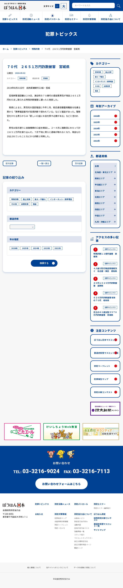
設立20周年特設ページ (82, 544)
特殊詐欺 (22, 78)
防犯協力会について (83, 514)
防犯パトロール (81, 504)
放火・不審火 (40, 199)
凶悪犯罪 (24, 204)
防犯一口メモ (60, 528)
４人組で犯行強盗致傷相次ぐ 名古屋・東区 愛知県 (105, 267)
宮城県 (45, 78)
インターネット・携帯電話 (61, 199)
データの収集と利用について (85, 567)
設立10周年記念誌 (81, 541)
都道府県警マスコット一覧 (106, 353)
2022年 (57, 248)
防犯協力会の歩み (81, 521)
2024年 (36, 248)
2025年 (25, 248)
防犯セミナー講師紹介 (102, 508)
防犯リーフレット (102, 366)
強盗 (35, 204)
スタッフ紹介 (79, 535)
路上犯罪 (26, 199)
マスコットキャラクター (83, 538)
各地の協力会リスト (82, 528)
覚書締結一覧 (79, 531)
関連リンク (78, 548)
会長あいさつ (79, 518)
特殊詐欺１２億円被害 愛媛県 (105, 253)
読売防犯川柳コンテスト (103, 519)
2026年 (14, 248)
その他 (14, 204)
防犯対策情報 (60, 514)
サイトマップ (100, 530)
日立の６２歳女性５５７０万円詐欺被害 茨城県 (105, 311)
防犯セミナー (100, 504)
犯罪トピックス (42, 504)
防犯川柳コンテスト (103, 392)
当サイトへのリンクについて (57, 567)
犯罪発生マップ (101, 379)
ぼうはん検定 (100, 514)
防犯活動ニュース (62, 504)
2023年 (47, 248)
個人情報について (34, 567)
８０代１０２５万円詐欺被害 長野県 (105, 282)
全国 (97, 166)
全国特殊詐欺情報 (61, 521)
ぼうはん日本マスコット (105, 339)
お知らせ (39, 514)
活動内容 (77, 525)
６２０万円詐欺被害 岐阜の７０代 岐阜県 (105, 296)
